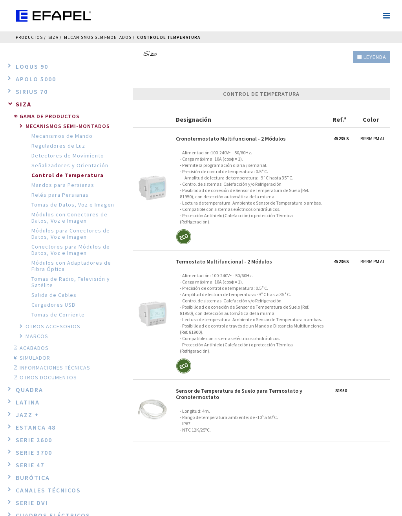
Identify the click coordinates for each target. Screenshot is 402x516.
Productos (29, 37)
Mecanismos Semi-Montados (98, 37)
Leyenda (371, 56)
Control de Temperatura (168, 37)
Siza (53, 37)
